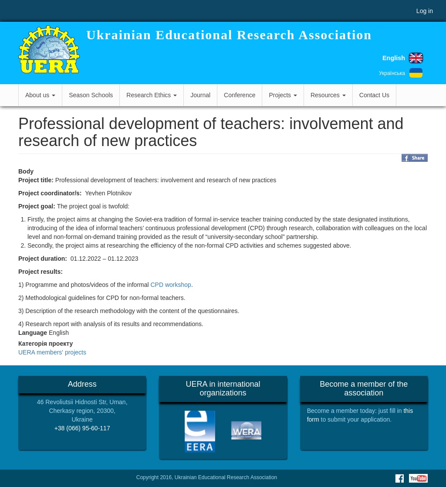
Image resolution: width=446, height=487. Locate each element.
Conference (239, 95)
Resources (328, 95)
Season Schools (91, 95)
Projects (283, 95)
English (393, 57)
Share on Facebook (415, 158)
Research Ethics (151, 95)
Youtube (418, 478)
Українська (392, 73)
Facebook (399, 478)
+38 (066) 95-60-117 (82, 428)
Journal (200, 95)
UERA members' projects (52, 352)
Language (32, 332)
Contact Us (374, 95)
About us (40, 95)
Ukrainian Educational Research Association (229, 34)
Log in (424, 10)
